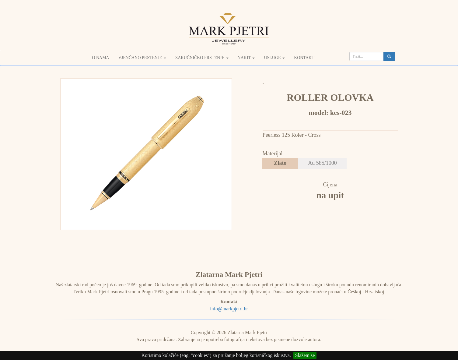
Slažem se (305, 355)
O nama (100, 57)
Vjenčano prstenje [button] (142, 57)
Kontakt (304, 57)
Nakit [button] (246, 57)
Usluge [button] (274, 57)
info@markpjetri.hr (229, 308)
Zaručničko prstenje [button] (202, 57)
